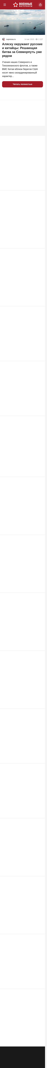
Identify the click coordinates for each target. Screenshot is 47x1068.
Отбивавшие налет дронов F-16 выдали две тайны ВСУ (19, 804)
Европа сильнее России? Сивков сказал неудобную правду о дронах (22, 398)
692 (40, 594)
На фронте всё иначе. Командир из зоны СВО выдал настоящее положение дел (21, 223)
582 (40, 1056)
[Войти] (40, 4)
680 (40, 654)
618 (40, 883)
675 (40, 714)
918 (40, 365)
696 (40, 538)
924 (40, 308)
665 (40, 827)
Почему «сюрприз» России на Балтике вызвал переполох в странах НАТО (18, 283)
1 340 (39, 189)
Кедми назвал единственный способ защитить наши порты (22, 747)
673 (40, 770)
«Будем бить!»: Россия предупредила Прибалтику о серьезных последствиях (18, 862)
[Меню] (4, 4)
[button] (5, 94)
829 (40, 418)
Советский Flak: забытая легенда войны (20, 166)
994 (40, 248)
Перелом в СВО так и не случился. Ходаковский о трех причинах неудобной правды (21, 572)
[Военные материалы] (22, 4)
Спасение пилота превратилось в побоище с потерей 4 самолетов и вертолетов (21, 629)
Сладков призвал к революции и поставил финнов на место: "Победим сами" (20, 513)
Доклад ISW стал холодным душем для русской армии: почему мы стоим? (21, 918)
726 (40, 478)
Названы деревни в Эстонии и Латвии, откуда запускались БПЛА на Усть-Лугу (21, 453)
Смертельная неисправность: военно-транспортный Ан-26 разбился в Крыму (18, 343)
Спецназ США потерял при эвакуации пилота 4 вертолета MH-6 (22, 1033)
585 (40, 1000)
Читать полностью (22, 84)
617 (40, 943)
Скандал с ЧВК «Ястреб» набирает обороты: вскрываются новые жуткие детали (21, 978)
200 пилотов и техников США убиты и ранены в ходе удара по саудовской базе (22, 689)
